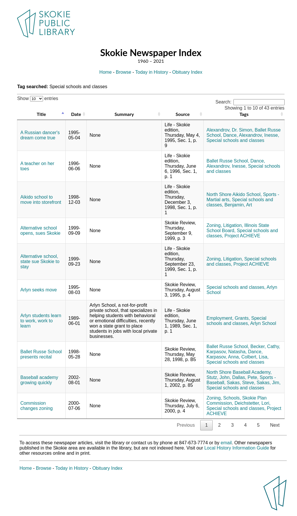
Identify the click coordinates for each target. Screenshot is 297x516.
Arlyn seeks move (38, 289)
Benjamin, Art (238, 204)
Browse (123, 72)
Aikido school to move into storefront (40, 200)
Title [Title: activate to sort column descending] (41, 114)
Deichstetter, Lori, (253, 403)
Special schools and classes (235, 140)
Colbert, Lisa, (254, 356)
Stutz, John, (219, 377)
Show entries (37, 98)
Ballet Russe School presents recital (41, 354)
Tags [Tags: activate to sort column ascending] (244, 114)
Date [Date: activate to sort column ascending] (76, 114)
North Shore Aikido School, (234, 194)
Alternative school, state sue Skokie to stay (39, 261)
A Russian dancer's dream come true (40, 135)
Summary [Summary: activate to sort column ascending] (124, 114)
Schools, (232, 397)
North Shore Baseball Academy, (239, 372)
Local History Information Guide (236, 447)
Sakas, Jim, (269, 382)
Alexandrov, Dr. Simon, (230, 129)
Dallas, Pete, (245, 377)
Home (105, 72)
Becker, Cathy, (265, 346)
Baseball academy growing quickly (39, 380)
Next (275, 425)
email (226, 442)
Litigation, (233, 225)
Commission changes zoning (36, 406)
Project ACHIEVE (242, 235)
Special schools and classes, (236, 287)
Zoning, (214, 225)
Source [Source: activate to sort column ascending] (183, 114)
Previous (186, 425)
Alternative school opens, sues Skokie (40, 230)
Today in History (151, 72)
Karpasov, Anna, (223, 356)
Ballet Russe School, (228, 160)
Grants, (242, 318)
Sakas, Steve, (241, 382)
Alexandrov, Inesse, (259, 135)
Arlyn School (263, 323)
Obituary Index (187, 72)
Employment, (220, 318)
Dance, (230, 135)
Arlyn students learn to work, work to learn (40, 320)
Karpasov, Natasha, (227, 351)
